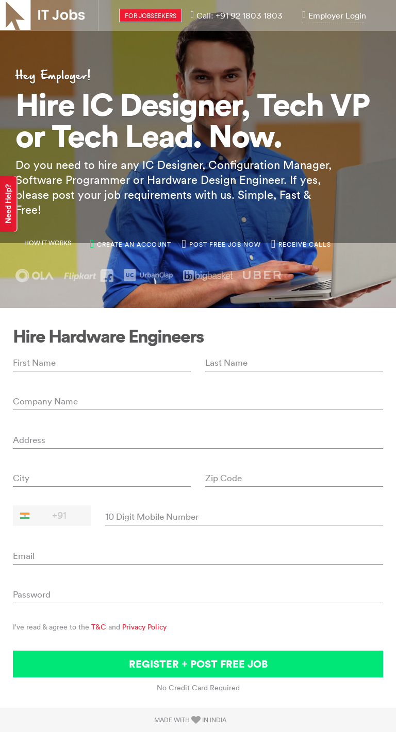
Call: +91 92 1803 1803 (237, 15)
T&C (98, 627)
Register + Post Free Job (198, 663)
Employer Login (334, 15)
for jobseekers (150, 16)
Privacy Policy (144, 627)
